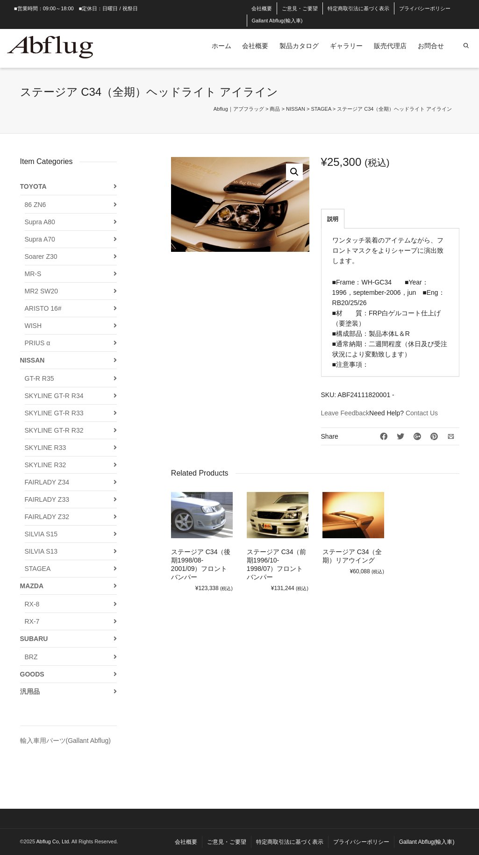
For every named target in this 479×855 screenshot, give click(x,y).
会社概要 (261, 8)
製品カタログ (299, 46)
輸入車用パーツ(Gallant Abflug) (65, 740)
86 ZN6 (35, 204)
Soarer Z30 (41, 256)
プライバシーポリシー (424, 8)
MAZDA (32, 586)
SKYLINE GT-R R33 (54, 413)
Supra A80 (40, 222)
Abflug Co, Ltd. (53, 841)
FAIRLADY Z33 (47, 499)
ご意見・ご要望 (300, 8)
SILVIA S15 (41, 534)
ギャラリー (346, 46)
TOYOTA (33, 186)
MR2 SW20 (41, 291)
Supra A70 (40, 239)
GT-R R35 (39, 378)
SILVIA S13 (41, 551)
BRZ (31, 657)
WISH (33, 325)
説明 (332, 219)
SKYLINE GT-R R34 (54, 395)
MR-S (33, 274)
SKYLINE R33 (45, 447)
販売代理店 (390, 46)
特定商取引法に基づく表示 (358, 8)
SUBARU (34, 638)
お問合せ (431, 46)
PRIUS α (37, 343)
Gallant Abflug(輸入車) (277, 20)
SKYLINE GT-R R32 (54, 430)
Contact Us (422, 413)
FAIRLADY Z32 (47, 516)
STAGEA (38, 568)
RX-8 (32, 604)
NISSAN (32, 360)
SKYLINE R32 (45, 465)
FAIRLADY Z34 (47, 482)
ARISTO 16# (43, 308)
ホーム (221, 46)
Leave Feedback (345, 413)
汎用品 (30, 691)
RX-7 (32, 621)
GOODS (32, 674)
